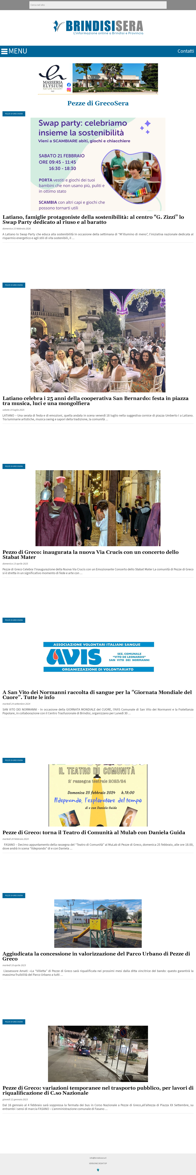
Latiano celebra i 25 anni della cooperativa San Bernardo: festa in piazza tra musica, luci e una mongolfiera (95, 401)
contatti (186, 51)
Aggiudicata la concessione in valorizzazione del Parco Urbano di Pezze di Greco (96, 956)
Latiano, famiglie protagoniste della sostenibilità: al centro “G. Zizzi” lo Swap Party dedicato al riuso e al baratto (93, 220)
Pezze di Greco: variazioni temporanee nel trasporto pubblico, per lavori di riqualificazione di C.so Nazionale (98, 1090)
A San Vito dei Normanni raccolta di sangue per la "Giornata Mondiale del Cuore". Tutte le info (97, 695)
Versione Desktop (98, 1163)
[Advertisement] (98, 262)
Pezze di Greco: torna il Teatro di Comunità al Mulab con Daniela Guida (93, 833)
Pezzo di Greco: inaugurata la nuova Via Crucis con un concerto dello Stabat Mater (90, 555)
